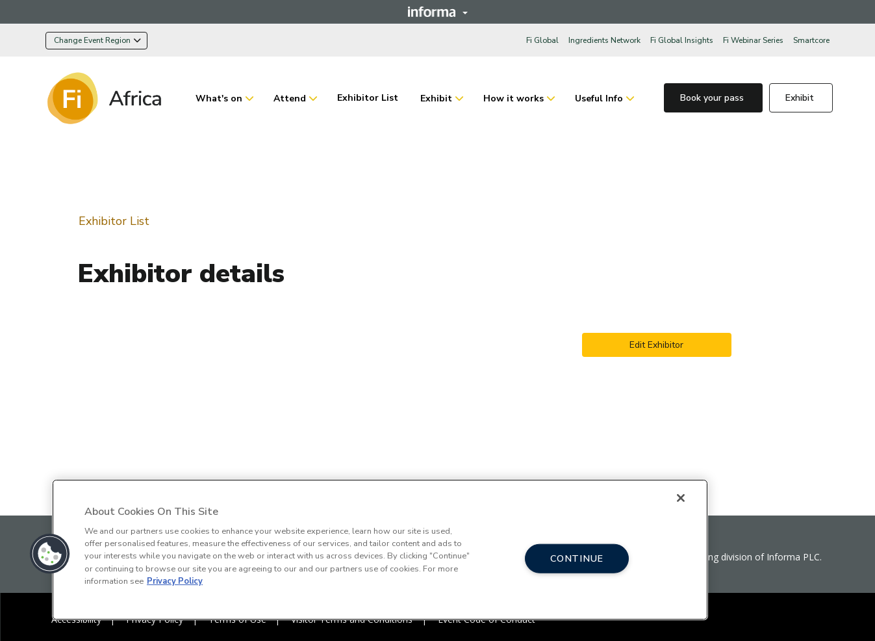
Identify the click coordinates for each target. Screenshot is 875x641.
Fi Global (542, 40)
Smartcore (811, 40)
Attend (289, 98)
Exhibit (436, 98)
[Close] (680, 498)
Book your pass (713, 98)
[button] (50, 554)
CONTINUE (576, 557)
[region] (380, 549)
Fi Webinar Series (753, 40)
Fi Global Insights (681, 40)
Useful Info (599, 98)
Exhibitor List (369, 98)
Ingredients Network (604, 40)
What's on (219, 98)
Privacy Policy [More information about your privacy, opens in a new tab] (175, 581)
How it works (513, 98)
